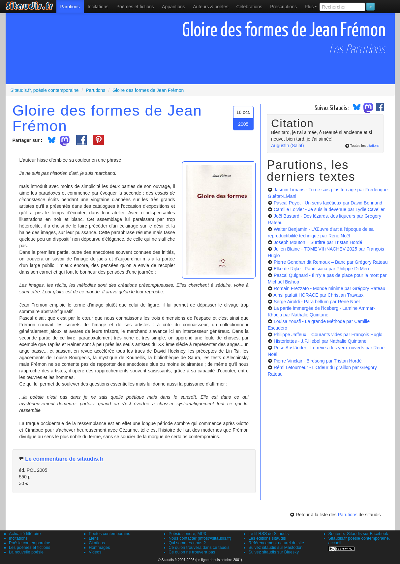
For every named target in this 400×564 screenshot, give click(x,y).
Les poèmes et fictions (29, 547)
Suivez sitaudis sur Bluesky (273, 552)
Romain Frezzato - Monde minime (329, 288)
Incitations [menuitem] (98, 6)
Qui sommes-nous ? (187, 543)
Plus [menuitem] (311, 6)
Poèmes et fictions (135, 6)
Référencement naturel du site (276, 543)
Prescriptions (283, 6)
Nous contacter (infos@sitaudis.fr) (200, 538)
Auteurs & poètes (210, 6)
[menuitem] (70, 6)
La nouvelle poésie (26, 552)
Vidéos (95, 552)
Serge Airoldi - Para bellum (317, 301)
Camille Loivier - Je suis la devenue (329, 209)
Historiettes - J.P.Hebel (320, 341)
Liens (94, 538)
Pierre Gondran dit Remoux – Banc (331, 262)
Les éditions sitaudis (267, 538)
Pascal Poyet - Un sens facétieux (328, 202)
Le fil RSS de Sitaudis (268, 533)
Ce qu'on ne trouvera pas (192, 552)
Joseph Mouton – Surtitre (318, 242)
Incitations (18, 538)
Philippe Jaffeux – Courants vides (328, 334)
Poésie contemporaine (29, 543)
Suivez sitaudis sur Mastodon (275, 547)
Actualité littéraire (25, 533)
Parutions (70, 6)
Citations (97, 543)
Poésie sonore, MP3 (187, 533)
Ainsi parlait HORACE (318, 295)
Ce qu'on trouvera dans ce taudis (199, 547)
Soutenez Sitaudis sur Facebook (358, 533)
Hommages (99, 547)
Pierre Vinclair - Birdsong (318, 360)
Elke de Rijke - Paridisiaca (321, 268)
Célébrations (249, 6)
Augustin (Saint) (287, 145)
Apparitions (173, 6)
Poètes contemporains (109, 533)
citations (373, 146)
